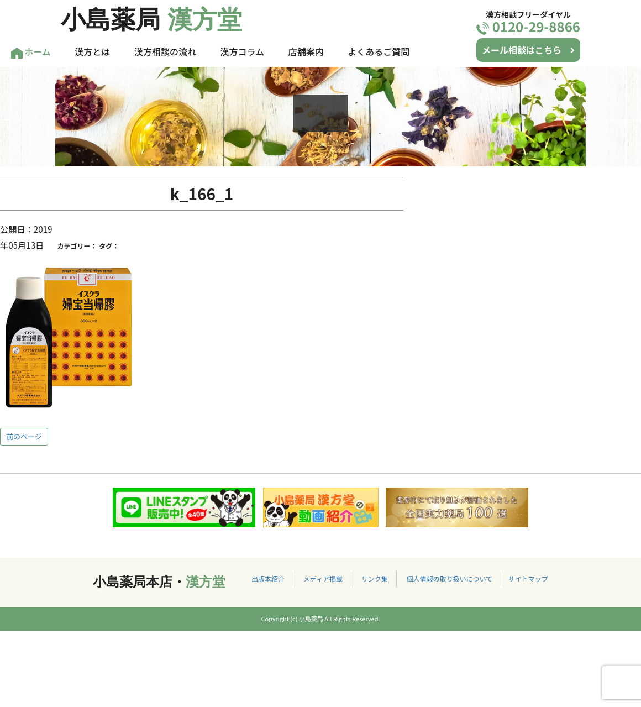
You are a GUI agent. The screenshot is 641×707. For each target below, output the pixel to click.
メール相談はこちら (528, 49)
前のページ (24, 436)
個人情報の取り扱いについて (449, 578)
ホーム (31, 52)
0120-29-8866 (528, 26)
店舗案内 (306, 51)
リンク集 (374, 578)
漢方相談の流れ (165, 51)
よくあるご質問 (378, 51)
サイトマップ (528, 578)
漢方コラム (242, 51)
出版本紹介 (268, 578)
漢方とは (92, 51)
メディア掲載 (323, 578)
